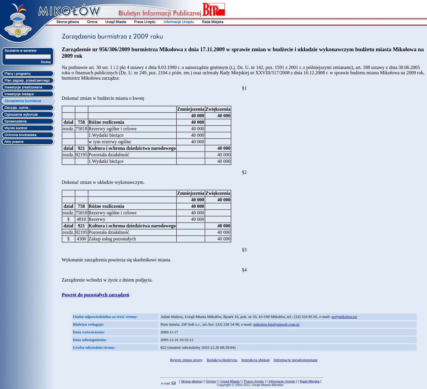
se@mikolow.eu (344, 316)
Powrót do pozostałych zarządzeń (95, 294)
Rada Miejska (310, 381)
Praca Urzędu (254, 381)
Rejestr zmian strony (186, 360)
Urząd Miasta (230, 381)
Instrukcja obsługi (255, 360)
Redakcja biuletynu (222, 360)
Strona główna (191, 381)
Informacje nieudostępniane (296, 360)
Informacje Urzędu (282, 381)
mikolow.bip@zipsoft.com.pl (276, 324)
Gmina (211, 381)
